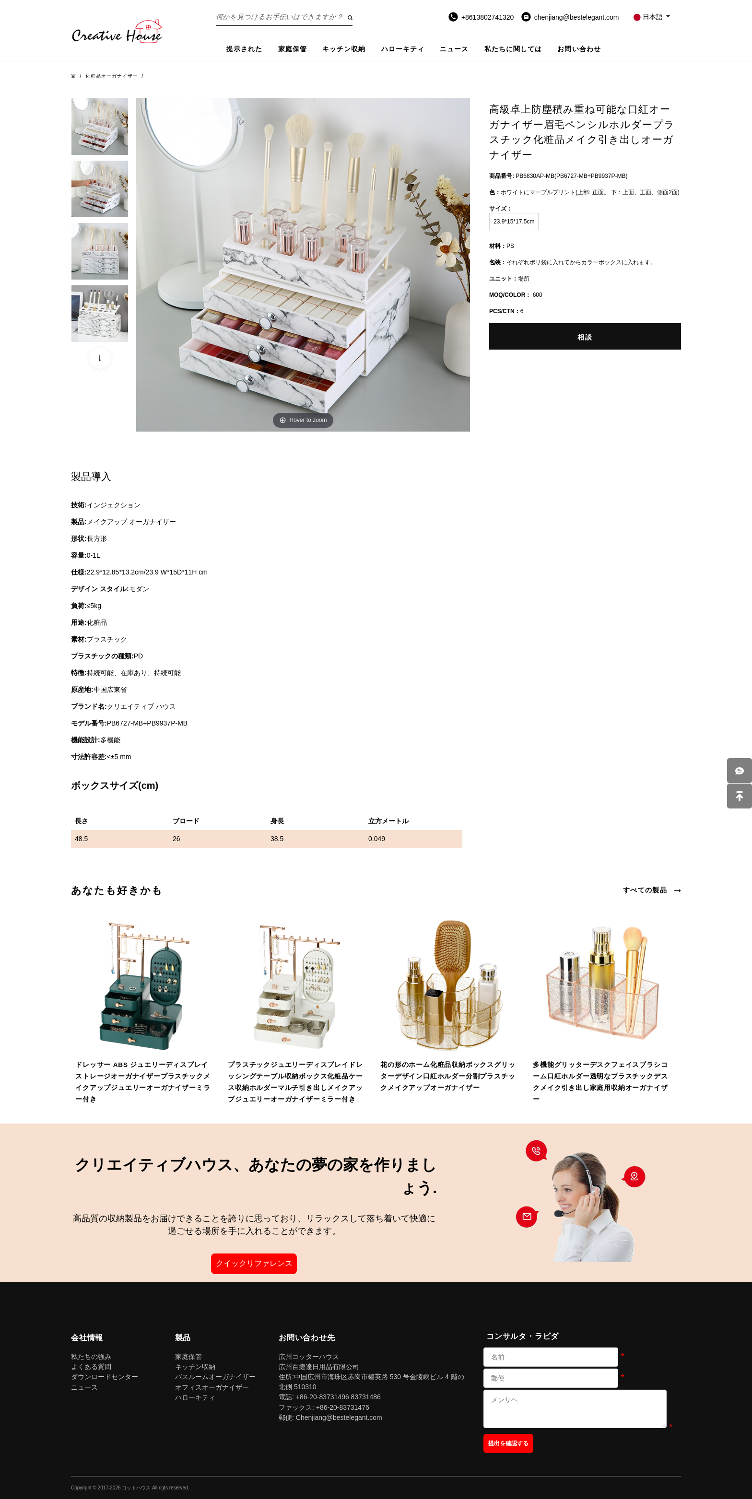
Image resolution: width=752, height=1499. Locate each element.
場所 (509, 278)
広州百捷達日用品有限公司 (319, 1366)
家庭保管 (292, 49)
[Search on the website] (284, 17)
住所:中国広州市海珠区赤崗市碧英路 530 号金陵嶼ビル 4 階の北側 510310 (371, 1382)
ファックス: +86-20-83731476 (324, 1407)
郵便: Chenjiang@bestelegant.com (330, 1417)
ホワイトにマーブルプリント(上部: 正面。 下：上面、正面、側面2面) (584, 192)
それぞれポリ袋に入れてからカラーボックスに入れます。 (572, 262)
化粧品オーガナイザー (111, 76)
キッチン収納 (344, 49)
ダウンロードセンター (104, 1377)
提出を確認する (508, 1443)
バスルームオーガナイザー (215, 1377)
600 (515, 295)
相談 (585, 337)
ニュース (454, 49)
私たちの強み (91, 1356)
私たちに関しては (513, 49)
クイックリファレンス (254, 1263)
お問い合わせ (579, 49)
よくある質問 (91, 1366)
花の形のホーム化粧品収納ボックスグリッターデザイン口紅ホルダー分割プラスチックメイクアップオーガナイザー (447, 1076)
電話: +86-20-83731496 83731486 (330, 1397)
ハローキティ (403, 49)
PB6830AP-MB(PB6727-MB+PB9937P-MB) (558, 176)
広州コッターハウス (309, 1356)
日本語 (649, 17)
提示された (244, 49)
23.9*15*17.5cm (514, 221)
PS (501, 246)
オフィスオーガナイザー (212, 1387)
